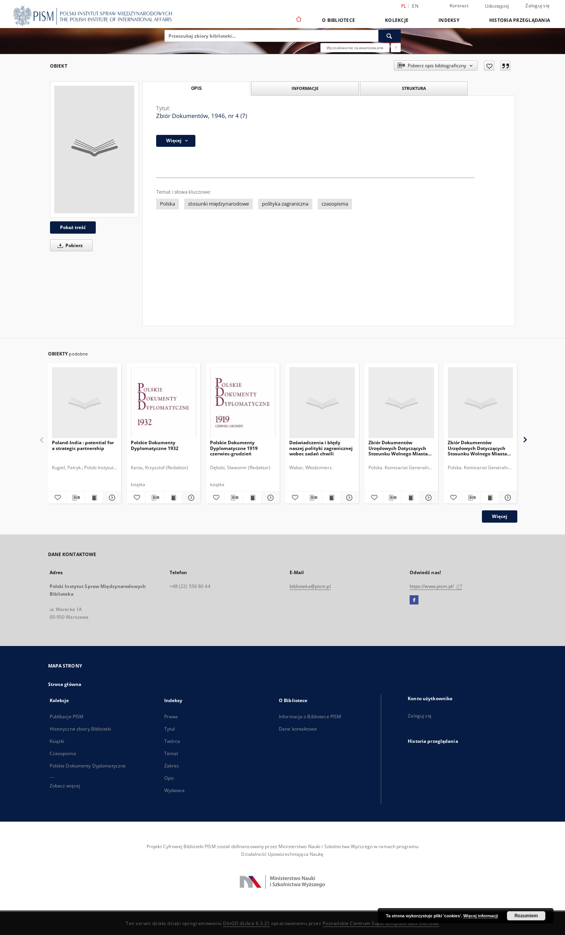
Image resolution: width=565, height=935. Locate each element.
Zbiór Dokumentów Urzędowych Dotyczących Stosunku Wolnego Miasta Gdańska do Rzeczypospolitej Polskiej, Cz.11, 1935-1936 (398, 448)
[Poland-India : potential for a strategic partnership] (84, 402)
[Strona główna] (298, 20)
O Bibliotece (338, 20)
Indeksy (448, 20)
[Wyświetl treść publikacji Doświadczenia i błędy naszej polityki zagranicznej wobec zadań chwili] (331, 498)
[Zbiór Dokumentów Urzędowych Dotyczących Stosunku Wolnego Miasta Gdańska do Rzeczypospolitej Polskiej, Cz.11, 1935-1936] (401, 402)
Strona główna (65, 684)
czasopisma (335, 204)
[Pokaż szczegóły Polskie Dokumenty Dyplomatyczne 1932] (190, 498)
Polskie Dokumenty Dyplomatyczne (88, 765)
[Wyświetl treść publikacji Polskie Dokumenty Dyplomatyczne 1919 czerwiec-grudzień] (252, 498)
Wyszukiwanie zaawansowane (355, 47)
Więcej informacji (480, 915)
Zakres (171, 765)
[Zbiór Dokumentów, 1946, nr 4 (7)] (94, 149)
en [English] (415, 5)
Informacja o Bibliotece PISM (310, 716)
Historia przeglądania (519, 20)
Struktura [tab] (414, 88)
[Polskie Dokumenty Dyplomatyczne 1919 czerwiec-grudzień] (242, 402)
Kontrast (459, 5)
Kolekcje (396, 20)
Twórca (172, 741)
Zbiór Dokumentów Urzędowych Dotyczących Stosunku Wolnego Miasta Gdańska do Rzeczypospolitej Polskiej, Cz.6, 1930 (477, 448)
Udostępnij (497, 6)
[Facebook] (414, 600)
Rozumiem (526, 915)
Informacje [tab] (305, 88)
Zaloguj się (537, 5)
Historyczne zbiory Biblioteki (80, 729)
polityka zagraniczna (285, 204)
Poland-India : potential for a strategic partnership (83, 445)
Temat (171, 753)
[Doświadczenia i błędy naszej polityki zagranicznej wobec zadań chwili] (322, 402)
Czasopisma (63, 753)
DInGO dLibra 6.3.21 (246, 923)
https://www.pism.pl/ (436, 586)
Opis (169, 778)
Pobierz (69, 245)
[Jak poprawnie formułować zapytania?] (396, 47)
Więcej (499, 516)
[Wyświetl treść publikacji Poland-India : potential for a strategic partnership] (94, 498)
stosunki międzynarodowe (218, 204)
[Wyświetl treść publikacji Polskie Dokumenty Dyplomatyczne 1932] (173, 498)
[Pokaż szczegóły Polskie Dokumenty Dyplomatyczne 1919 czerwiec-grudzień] (269, 498)
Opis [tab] (196, 88)
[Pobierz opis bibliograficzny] (75, 498)
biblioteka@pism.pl (310, 586)
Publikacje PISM (67, 716)
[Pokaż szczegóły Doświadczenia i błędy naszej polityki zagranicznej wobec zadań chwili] (349, 498)
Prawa (171, 716)
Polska (167, 204)
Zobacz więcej (65, 785)
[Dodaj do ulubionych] (489, 66)
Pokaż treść (73, 227)
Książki (57, 741)
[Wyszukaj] (389, 36)
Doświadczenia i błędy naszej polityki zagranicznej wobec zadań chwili (321, 448)
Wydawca (174, 790)
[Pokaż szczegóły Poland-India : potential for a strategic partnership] (111, 498)
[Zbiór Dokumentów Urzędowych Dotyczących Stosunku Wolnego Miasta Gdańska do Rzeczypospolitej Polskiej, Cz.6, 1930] (480, 402)
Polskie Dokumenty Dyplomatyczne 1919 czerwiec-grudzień (234, 448)
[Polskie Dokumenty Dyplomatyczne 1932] (163, 402)
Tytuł (169, 729)
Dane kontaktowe (298, 729)
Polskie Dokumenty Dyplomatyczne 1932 (154, 445)
